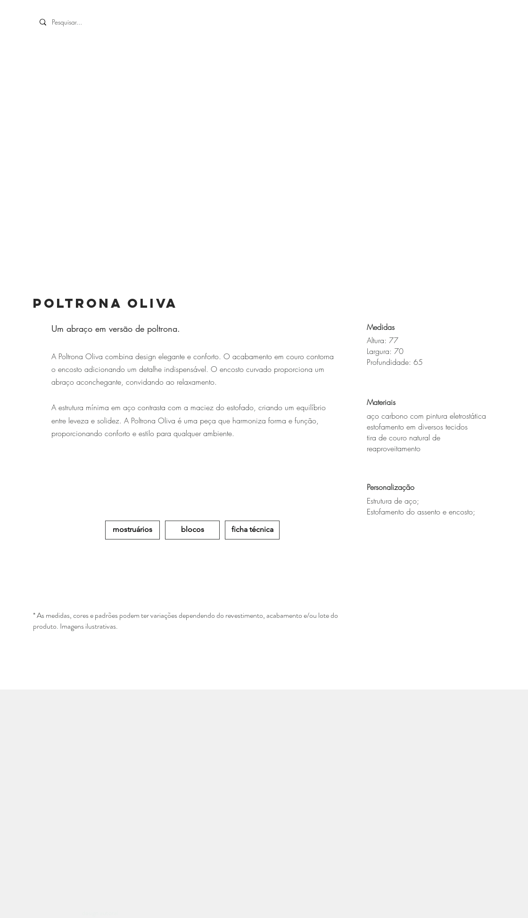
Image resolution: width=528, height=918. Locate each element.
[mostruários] (132, 530)
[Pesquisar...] (104, 22)
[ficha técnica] (252, 530)
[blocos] (192, 530)
